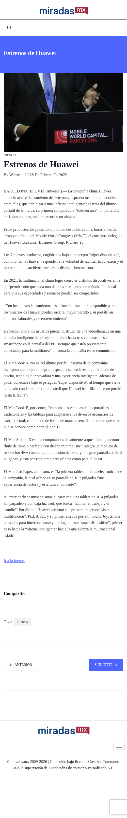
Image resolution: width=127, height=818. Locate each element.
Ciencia (22, 662)
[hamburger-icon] (9, 28)
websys (15, 175)
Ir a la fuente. (14, 561)
